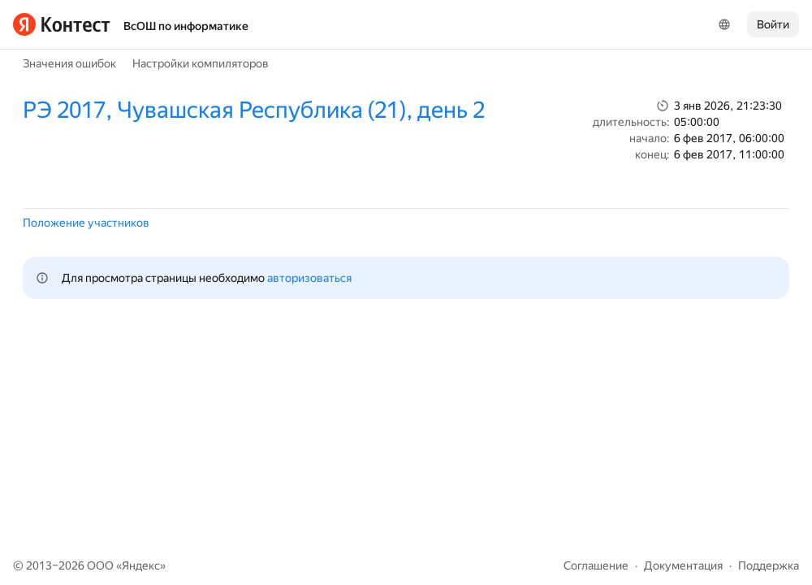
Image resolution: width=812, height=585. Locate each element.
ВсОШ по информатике (185, 26)
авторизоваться (309, 277)
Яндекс (141, 565)
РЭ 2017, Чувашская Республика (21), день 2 (254, 110)
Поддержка (768, 565)
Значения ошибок (69, 63)
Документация (683, 565)
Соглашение (596, 565)
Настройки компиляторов (200, 63)
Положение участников (86, 222)
